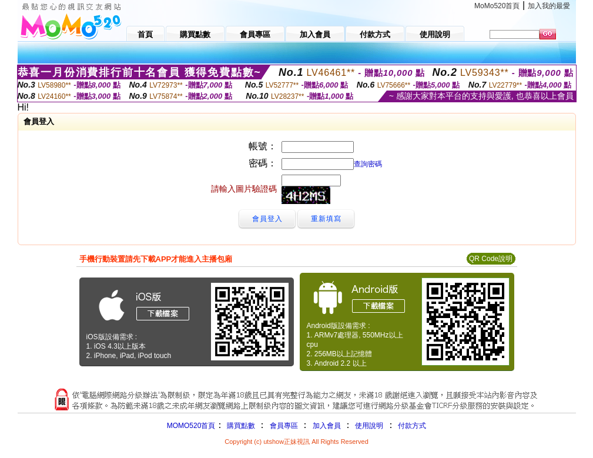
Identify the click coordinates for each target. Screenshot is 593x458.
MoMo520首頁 (497, 6)
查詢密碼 (368, 164)
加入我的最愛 (549, 6)
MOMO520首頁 (191, 426)
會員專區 (284, 426)
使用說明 (369, 426)
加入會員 (327, 426)
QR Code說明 (490, 259)
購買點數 (239, 426)
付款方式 (412, 426)
